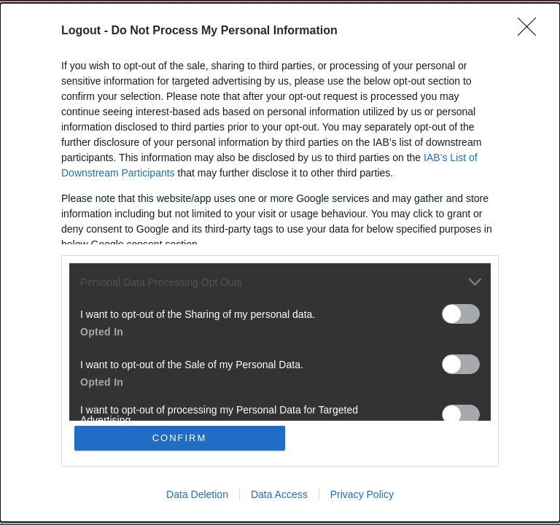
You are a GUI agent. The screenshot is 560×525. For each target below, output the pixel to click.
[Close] (531, 31)
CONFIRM (179, 437)
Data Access (279, 494)
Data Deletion (197, 494)
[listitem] (280, 281)
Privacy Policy (362, 494)
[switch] (461, 314)
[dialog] (280, 262)
